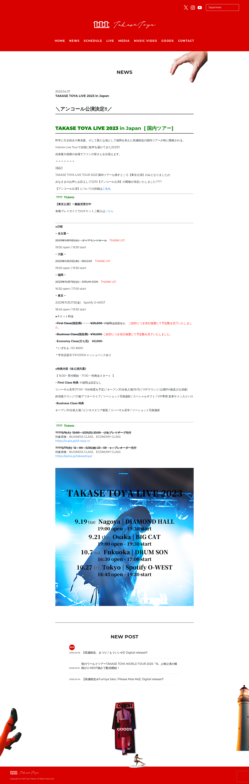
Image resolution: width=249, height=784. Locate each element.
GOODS (168, 40)
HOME (60, 40)
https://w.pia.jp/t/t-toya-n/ (72, 441)
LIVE (110, 40)
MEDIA (124, 40)
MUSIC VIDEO (145, 40)
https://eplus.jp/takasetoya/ (73, 456)
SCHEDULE (93, 40)
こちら (109, 211)
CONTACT (186, 40)
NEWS (74, 40)
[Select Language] (222, 7)
